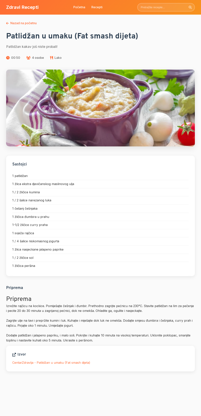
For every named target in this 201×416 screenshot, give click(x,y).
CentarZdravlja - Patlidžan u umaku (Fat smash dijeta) (51, 363)
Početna (79, 7)
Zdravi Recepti (22, 7)
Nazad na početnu (21, 23)
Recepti (97, 7)
